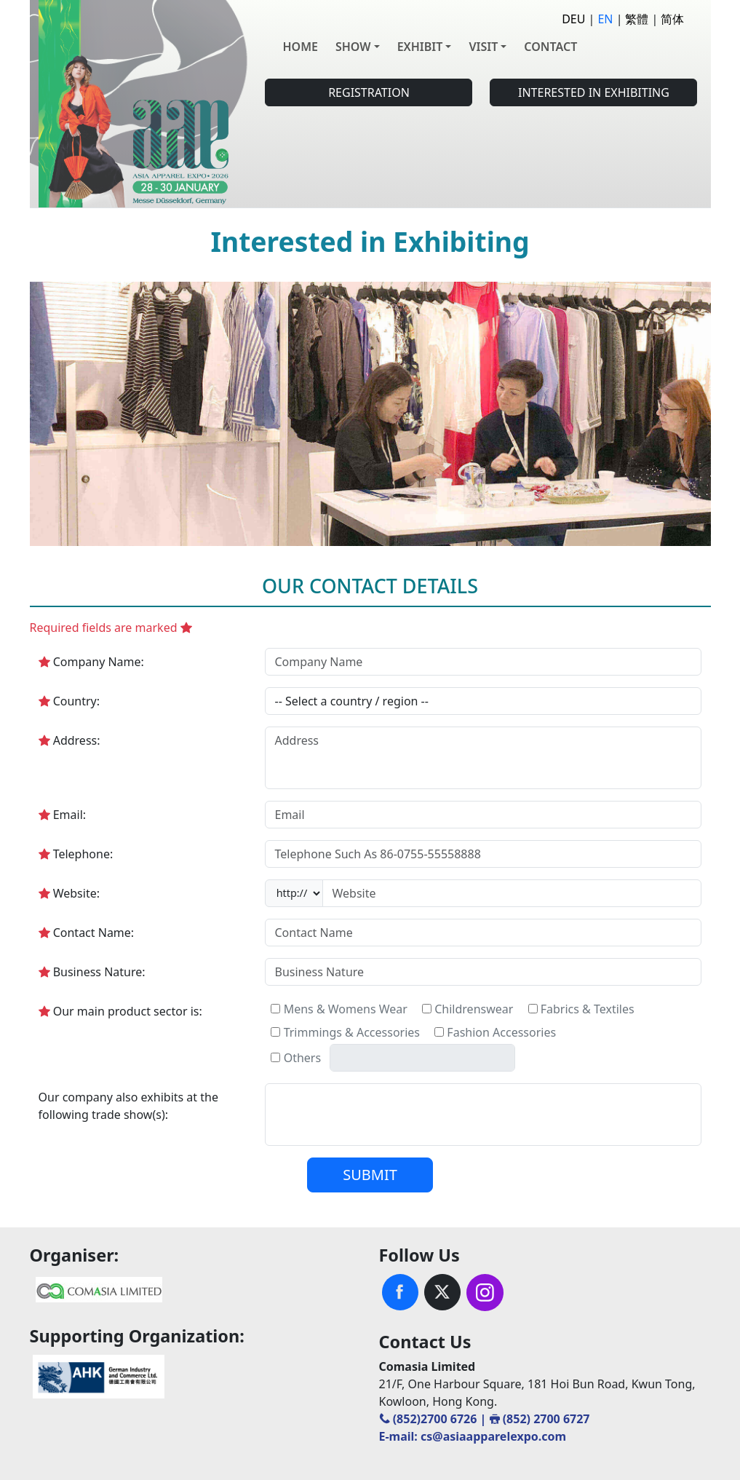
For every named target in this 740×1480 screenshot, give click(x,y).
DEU (573, 19)
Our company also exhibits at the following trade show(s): (128, 1106)
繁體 (636, 19)
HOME (299, 47)
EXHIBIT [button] (420, 47)
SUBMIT (370, 1174)
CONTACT (550, 47)
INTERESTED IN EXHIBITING (593, 92)
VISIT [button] (483, 47)
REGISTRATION (369, 92)
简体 (672, 19)
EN (605, 19)
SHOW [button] (353, 47)
